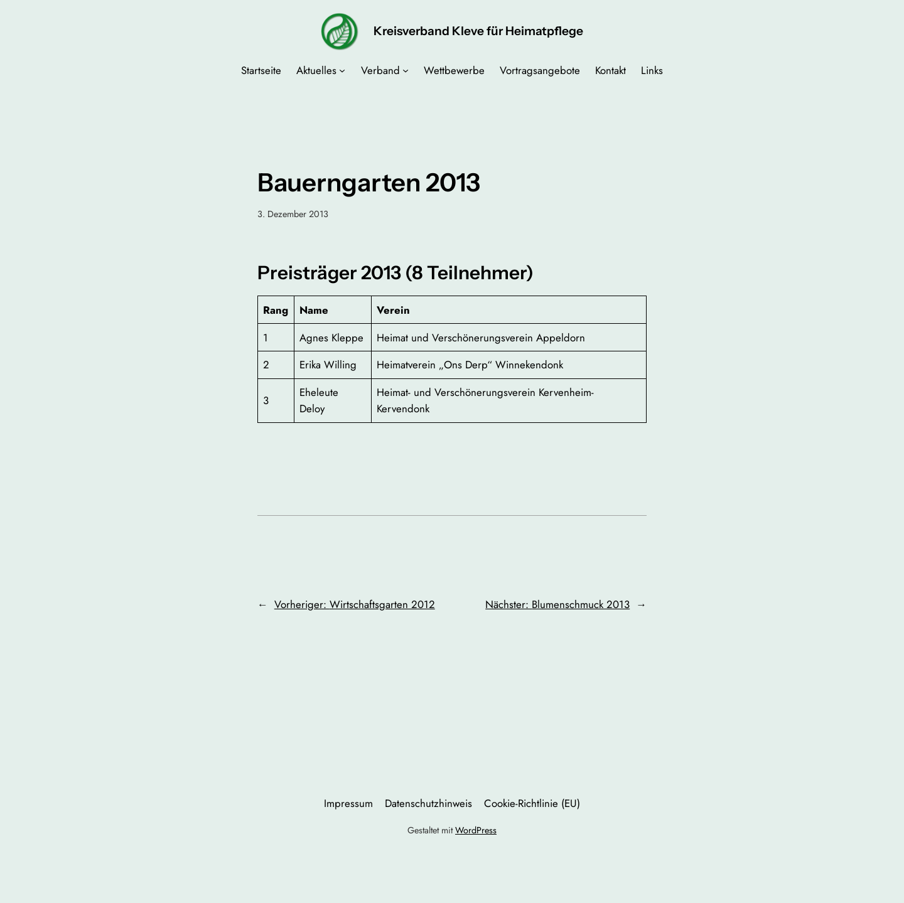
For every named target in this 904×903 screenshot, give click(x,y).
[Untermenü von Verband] (405, 70)
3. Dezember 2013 (292, 214)
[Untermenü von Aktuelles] (342, 70)
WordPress (476, 830)
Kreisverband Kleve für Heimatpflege (478, 30)
